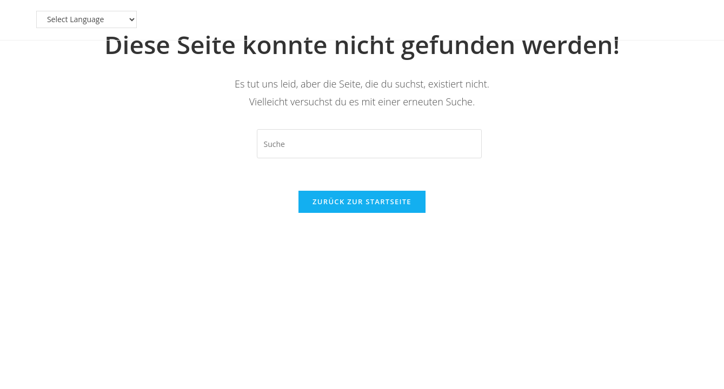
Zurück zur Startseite (362, 201)
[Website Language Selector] (616, 19)
